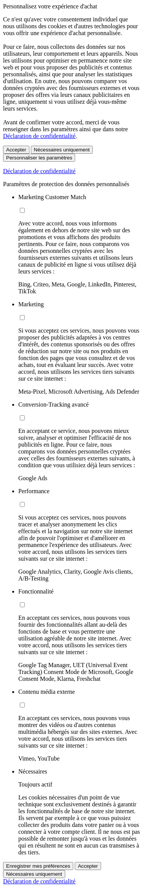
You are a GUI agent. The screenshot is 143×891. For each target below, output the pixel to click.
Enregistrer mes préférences (38, 866)
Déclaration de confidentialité (39, 136)
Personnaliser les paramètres (39, 158)
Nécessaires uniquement (62, 150)
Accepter (16, 150)
